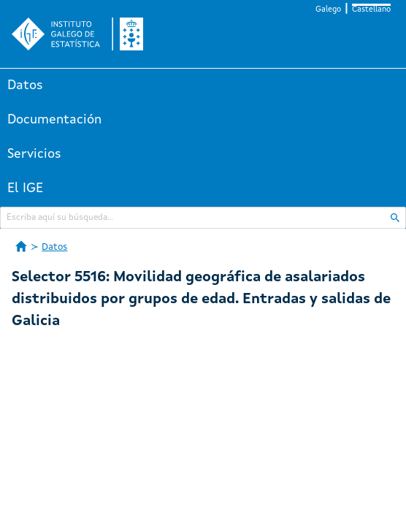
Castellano (371, 10)
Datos (25, 85)
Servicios (34, 154)
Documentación (54, 119)
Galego (328, 10)
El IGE (25, 188)
